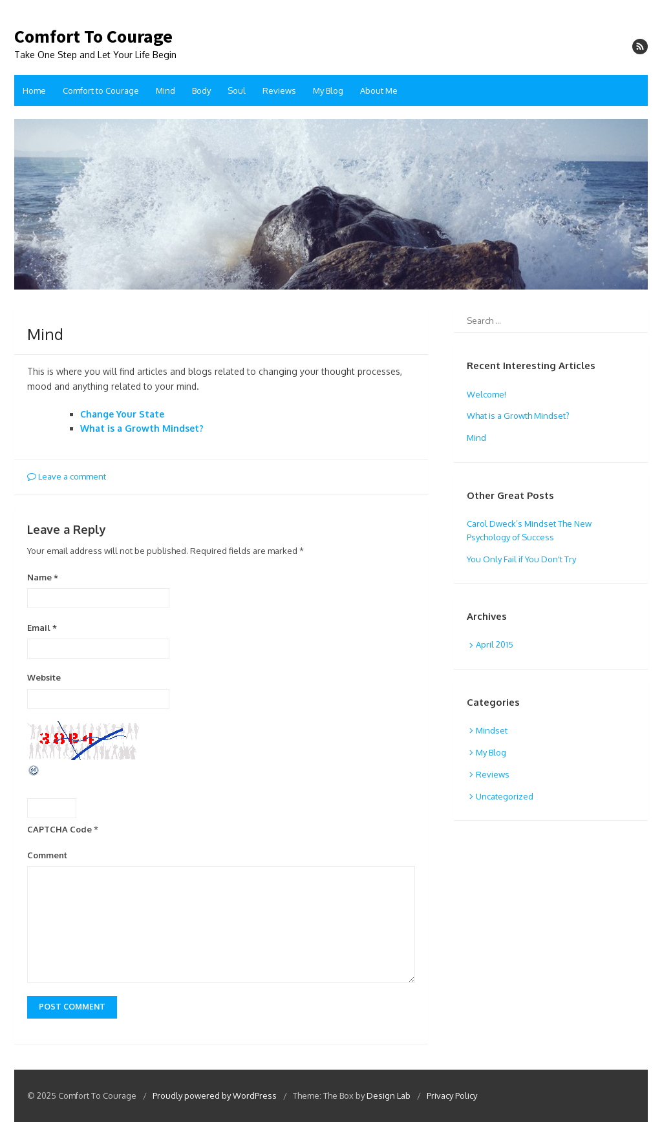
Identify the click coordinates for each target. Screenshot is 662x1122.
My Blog (328, 90)
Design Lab (389, 1095)
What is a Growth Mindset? (142, 428)
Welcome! (486, 394)
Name (42, 577)
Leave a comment (66, 476)
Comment (47, 855)
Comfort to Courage (101, 90)
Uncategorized (504, 796)
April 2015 (494, 644)
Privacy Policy (452, 1095)
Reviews (279, 90)
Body (201, 90)
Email (42, 627)
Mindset (491, 730)
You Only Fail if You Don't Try (521, 559)
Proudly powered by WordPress (215, 1095)
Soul (237, 90)
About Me (379, 90)
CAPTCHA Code (59, 829)
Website (44, 677)
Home (34, 90)
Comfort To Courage (93, 37)
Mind (165, 90)
